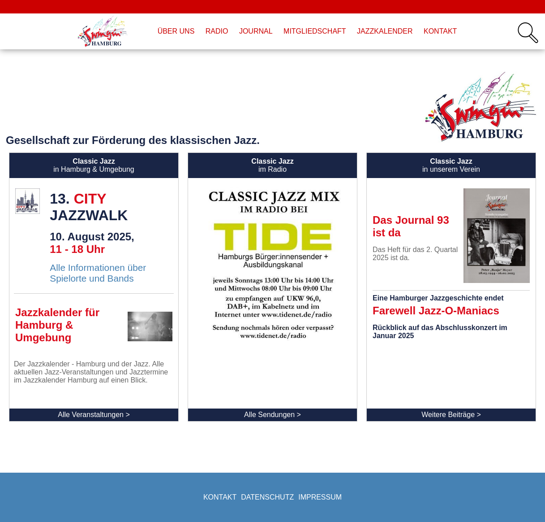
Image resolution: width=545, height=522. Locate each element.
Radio (217, 31)
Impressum (320, 497)
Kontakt (440, 31)
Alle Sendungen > (272, 414)
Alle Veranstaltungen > (94, 414)
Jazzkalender (384, 31)
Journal (256, 31)
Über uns (176, 31)
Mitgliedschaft (314, 31)
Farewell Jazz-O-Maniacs (436, 310)
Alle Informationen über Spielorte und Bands (98, 272)
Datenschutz (267, 497)
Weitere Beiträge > (451, 414)
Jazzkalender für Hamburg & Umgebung (57, 325)
